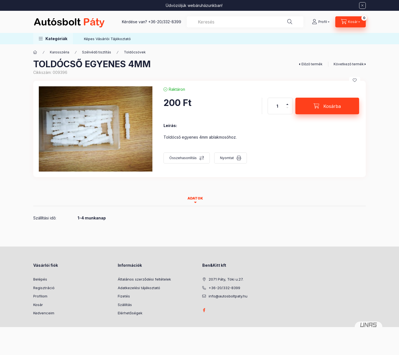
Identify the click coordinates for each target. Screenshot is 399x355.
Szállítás (125, 304)
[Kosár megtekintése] (350, 21)
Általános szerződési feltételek (144, 279)
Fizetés (124, 296)
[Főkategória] (35, 52)
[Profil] (320, 21)
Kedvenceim (43, 313)
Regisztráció (44, 288)
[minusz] (287, 110)
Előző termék (312, 64)
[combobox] (245, 21)
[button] (53, 38)
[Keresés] (290, 22)
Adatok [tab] (195, 198)
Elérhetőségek (130, 313)
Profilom (40, 296)
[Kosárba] (327, 106)
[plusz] (287, 102)
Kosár (38, 304)
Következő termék (349, 64)
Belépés (40, 279)
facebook (203, 310)
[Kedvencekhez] (354, 80)
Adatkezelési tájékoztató (139, 288)
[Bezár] (362, 5)
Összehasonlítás (183, 158)
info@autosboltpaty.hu (228, 296)
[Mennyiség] (277, 106)
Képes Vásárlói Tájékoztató (107, 39)
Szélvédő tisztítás (96, 52)
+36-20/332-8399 (164, 21)
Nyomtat (227, 158)
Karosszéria (59, 52)
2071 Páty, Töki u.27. (226, 279)
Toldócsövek (135, 52)
